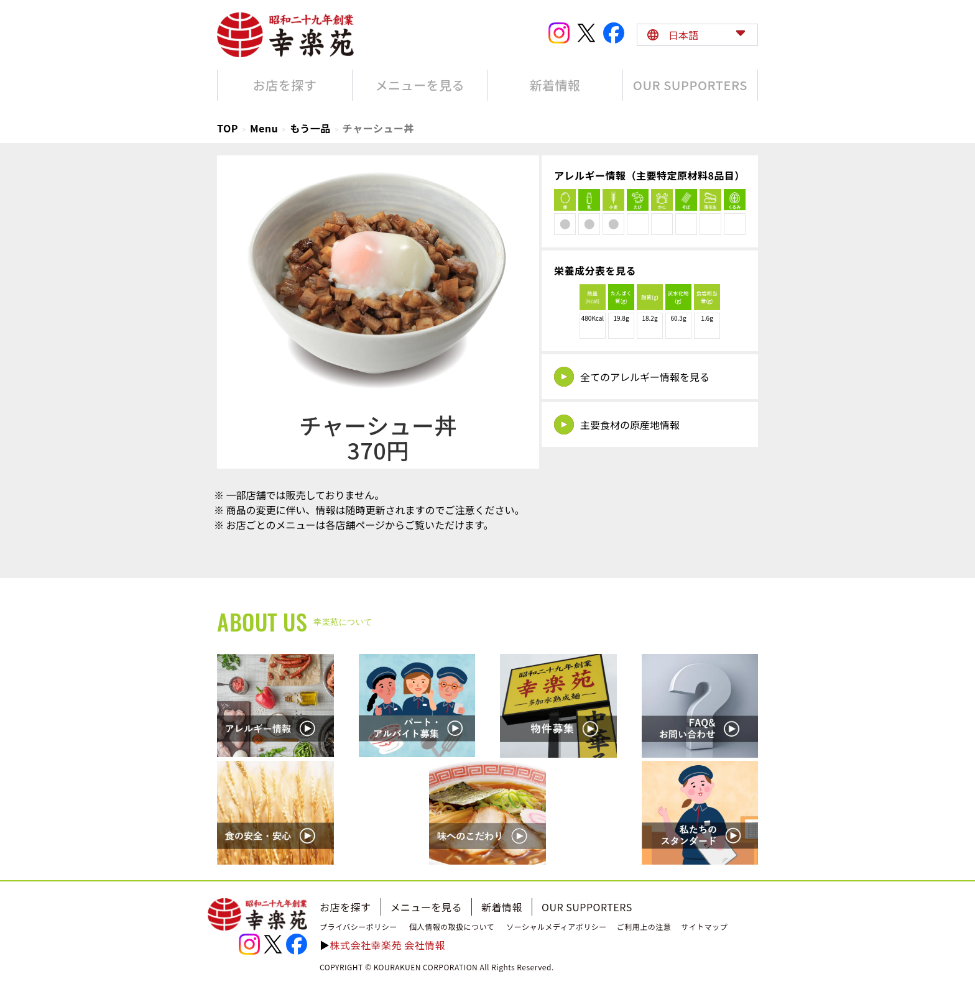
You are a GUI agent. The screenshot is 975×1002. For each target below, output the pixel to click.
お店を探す (345, 906)
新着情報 (501, 906)
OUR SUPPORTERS (587, 906)
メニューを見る (426, 906)
